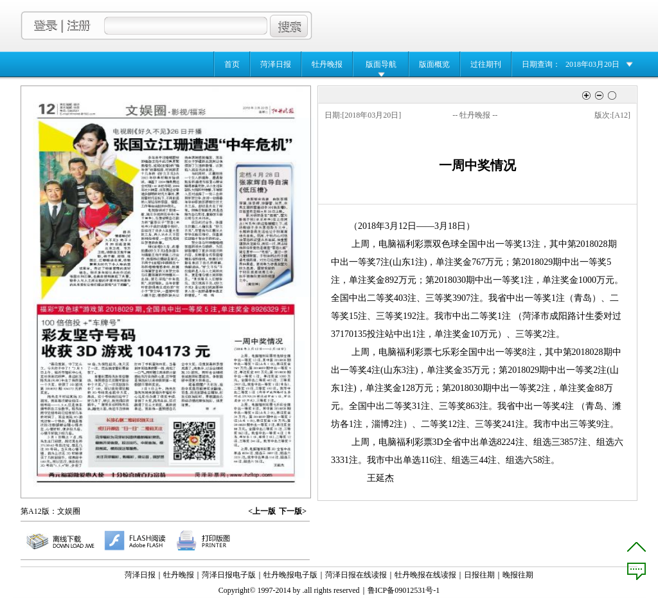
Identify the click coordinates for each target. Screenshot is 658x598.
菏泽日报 (275, 64)
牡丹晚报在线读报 (425, 574)
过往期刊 (485, 64)
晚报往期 (517, 574)
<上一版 (262, 511)
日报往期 (479, 574)
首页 (232, 64)
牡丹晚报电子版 (290, 574)
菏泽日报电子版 (229, 574)
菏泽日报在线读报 (356, 574)
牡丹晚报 (327, 64)
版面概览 (434, 64)
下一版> (293, 511)
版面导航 (381, 64)
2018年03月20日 (592, 64)
